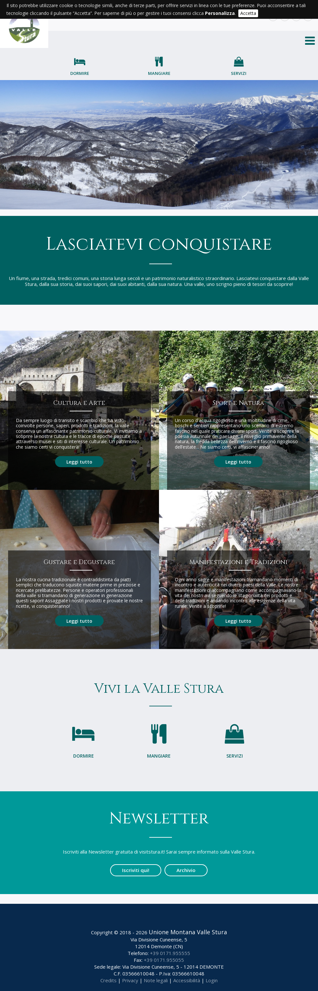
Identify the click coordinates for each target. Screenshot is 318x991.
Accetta (248, 13)
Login (212, 980)
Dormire (79, 73)
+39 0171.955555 (170, 953)
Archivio (186, 870)
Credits (108, 980)
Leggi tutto (79, 462)
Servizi (238, 73)
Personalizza (220, 13)
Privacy (130, 980)
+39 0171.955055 (164, 960)
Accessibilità (186, 980)
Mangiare (159, 73)
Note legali (156, 980)
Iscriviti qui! (135, 870)
